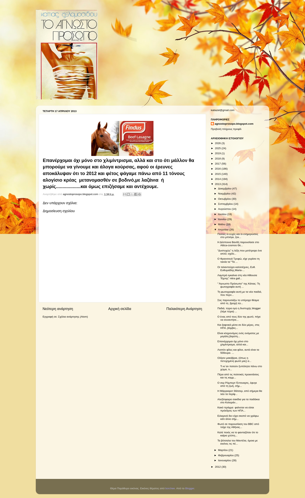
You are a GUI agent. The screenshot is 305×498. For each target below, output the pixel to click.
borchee (170, 488)
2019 (218, 153)
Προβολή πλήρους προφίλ (226, 129)
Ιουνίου (222, 219)
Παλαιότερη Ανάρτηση (184, 309)
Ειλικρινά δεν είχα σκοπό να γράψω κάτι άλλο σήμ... (238, 417)
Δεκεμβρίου (225, 188)
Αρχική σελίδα (119, 309)
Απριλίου (223, 229)
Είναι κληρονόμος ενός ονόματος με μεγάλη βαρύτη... (238, 335)
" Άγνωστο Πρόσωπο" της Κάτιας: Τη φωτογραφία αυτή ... (238, 285)
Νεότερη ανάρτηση (58, 309)
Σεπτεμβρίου (226, 203)
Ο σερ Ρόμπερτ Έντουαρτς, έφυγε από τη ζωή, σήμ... (237, 384)
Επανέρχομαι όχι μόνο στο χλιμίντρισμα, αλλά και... (232, 343)
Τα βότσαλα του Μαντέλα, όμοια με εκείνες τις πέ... (237, 442)
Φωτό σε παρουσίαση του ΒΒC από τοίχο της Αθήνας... (238, 426)
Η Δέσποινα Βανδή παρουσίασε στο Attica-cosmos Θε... (238, 244)
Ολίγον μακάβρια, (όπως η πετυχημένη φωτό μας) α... (234, 359)
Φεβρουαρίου (226, 455)
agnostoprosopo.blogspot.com (234, 123)
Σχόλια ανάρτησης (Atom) (73, 316)
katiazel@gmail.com (222, 110)
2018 (218, 158)
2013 (218, 184)
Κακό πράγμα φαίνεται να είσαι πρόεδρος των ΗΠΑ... (235, 409)
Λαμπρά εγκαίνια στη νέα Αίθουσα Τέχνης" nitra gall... (237, 277)
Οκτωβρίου (225, 198)
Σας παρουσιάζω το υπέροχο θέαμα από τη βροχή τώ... (238, 302)
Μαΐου (222, 224)
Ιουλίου (222, 214)
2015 (218, 173)
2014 (218, 179)
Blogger (189, 488)
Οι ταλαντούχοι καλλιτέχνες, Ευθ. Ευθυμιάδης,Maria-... (236, 269)
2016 (218, 168)
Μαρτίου (223, 450)
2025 (218, 148)
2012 (218, 466)
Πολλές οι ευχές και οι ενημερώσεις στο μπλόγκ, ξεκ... (237, 236)
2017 (218, 163)
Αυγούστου (225, 208)
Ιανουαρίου (225, 460)
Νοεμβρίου (224, 193)
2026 (218, 143)
